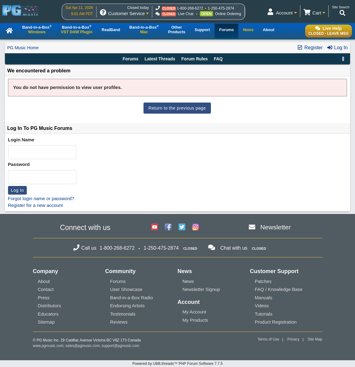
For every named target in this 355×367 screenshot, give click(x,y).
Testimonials (123, 314)
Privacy (293, 339)
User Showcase (126, 289)
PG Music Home (23, 47)
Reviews (119, 322)
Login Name (21, 139)
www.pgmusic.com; (49, 346)
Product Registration (276, 322)
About (44, 281)
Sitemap (46, 322)
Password (19, 164)
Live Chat (185, 14)
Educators (48, 314)
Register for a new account (35, 205)
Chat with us (234, 248)
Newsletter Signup (201, 289)
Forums (130, 58)
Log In (337, 47)
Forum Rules (194, 58)
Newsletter (275, 227)
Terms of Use (268, 339)
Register (310, 47)
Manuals (263, 297)
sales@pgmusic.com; (84, 346)
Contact (46, 289)
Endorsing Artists (127, 305)
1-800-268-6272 (190, 8)
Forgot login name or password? (41, 198)
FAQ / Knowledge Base (279, 289)
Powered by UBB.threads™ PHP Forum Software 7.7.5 (177, 363)
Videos (262, 305)
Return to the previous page (177, 108)
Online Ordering (228, 14)
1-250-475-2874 (221, 8)
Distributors (49, 305)
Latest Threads (160, 58)
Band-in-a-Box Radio (131, 297)
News (188, 281)
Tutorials (263, 314)
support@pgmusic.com (120, 346)
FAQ (218, 58)
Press (44, 297)
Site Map (315, 339)
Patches (263, 281)
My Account (195, 311)
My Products (195, 320)
